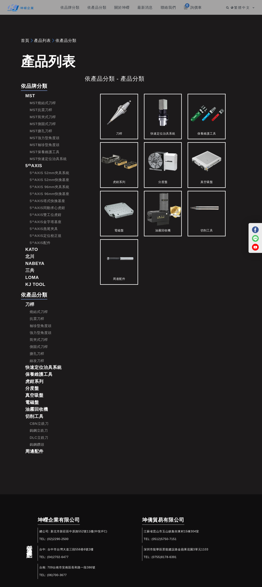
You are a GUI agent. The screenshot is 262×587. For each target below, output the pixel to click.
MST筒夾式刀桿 (43, 117)
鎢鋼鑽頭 (37, 444)
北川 (29, 256)
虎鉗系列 (34, 381)
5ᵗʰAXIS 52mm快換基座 (49, 180)
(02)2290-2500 (58, 539)
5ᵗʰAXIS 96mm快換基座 (49, 194)
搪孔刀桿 (37, 354)
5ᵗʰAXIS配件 (40, 243)
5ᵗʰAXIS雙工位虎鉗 (45, 215)
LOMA (32, 277)
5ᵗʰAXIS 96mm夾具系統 (49, 187)
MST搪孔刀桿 (41, 131)
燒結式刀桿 (39, 312)
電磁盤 (32, 402)
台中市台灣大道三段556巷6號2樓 (70, 549)
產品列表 (42, 40)
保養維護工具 (39, 374)
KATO (31, 249)
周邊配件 (34, 451)
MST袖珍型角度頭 (44, 145)
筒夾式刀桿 (39, 340)
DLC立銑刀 (39, 438)
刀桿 (29, 304)
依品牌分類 (34, 86)
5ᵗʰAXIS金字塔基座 (45, 222)
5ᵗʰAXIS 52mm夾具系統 (49, 173)
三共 (29, 270)
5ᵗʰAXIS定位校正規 (45, 236)
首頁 (25, 40)
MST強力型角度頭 (44, 138)
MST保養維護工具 (44, 152)
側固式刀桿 (39, 347)
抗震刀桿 (37, 319)
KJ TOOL (35, 284)
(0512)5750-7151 (164, 539)
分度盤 (32, 388)
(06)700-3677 (57, 575)
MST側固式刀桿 (43, 124)
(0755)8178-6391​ (164, 557)
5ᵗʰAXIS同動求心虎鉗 (47, 208)
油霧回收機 (36, 409)
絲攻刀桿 (37, 361)
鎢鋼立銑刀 (39, 430)
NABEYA (34, 263)
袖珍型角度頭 (40, 326)
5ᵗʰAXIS (33, 165)
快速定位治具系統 (43, 367)
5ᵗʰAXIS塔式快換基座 (47, 201)
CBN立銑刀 (39, 424)
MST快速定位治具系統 (48, 159)
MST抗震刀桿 (41, 110)
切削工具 (34, 416)
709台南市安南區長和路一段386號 (71, 567)
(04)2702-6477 (58, 557)
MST (30, 95)
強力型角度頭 (40, 333)
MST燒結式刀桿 (43, 103)
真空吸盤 (34, 395)
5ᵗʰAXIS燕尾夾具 (44, 229)
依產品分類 (65, 40)
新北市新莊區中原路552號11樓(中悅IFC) (79, 531)
